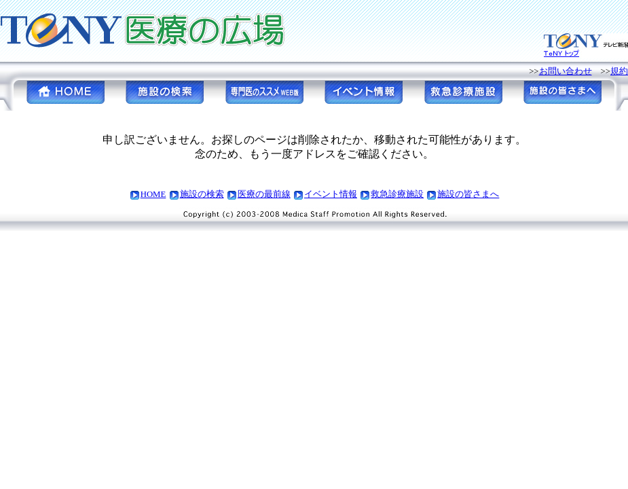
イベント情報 (330, 194)
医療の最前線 (264, 194)
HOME (153, 194)
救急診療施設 (397, 194)
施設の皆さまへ (468, 194)
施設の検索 (202, 194)
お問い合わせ (565, 71)
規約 (619, 71)
